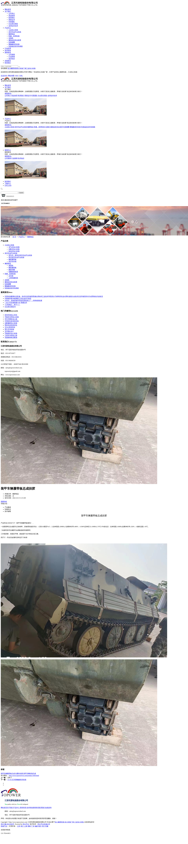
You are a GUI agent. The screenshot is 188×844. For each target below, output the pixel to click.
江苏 (18, 826)
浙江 (22, 826)
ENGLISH (8, 185)
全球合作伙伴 (13, 26)
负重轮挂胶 (19, 773)
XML (21, 75)
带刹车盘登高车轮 (11, 325)
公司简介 (12, 13)
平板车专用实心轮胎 (12, 317)
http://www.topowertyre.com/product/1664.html (24, 775)
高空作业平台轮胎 (15, 32)
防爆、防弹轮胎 (14, 36)
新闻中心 (8, 150)
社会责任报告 (13, 24)
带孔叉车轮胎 (9, 329)
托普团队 (12, 21)
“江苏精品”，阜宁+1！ (12, 304)
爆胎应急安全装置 (15, 40)
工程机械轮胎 (13, 278)
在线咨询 (48, 807)
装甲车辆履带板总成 (8, 773)
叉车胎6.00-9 (9, 331)
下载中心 (8, 183)
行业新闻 (12, 56)
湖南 (29, 826)
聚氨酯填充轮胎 (14, 44)
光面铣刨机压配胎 (11, 337)
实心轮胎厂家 (21, 68)
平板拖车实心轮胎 (11, 333)
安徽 (46, 826)
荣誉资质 (23, 807)
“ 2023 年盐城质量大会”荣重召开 (16, 302)
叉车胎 (11, 276)
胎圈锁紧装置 (13, 272)
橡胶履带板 (12, 259)
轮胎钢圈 (12, 42)
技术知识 (12, 58)
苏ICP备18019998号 (7, 824)
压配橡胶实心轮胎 (11, 323)
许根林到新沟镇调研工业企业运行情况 (18, 298)
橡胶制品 (12, 34)
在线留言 (8, 60)
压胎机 (11, 38)
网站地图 (11, 75)
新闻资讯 (8, 52)
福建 (36, 826)
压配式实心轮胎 (14, 249)
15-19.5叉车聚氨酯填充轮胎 (16, 779)
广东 (32, 826)
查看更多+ (8, 93)
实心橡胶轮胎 (12, 68)
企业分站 (4, 75)
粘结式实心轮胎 (14, 251)
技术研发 (8, 50)
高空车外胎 (12, 261)
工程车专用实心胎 (11, 335)
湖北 (39, 826)
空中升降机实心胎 (11, 319)
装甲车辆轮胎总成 (29, 773)
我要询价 (4, 501)
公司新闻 (12, 54)
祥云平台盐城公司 (44, 824)
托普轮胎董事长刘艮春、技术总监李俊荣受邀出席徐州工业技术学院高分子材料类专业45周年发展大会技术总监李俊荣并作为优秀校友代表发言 (54, 296)
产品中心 (8, 28)
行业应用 (8, 48)
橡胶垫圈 (12, 269)
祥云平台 (26, 824)
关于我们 (8, 11)
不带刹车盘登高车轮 (12, 321)
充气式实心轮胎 (14, 247)
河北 (43, 826)
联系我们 (12, 17)
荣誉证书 (12, 19)
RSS (16, 75)
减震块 (11, 265)
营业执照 (12, 15)
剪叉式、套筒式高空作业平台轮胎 (20, 255)
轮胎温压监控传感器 (16, 46)
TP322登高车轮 (10, 327)
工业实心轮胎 (13, 30)
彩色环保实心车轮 (11, 315)
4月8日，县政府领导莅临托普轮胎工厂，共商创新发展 (23, 300)
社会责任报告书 (10, 306)
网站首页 (8, 9)
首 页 (14, 237)
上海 (25, 826)
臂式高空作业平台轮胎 (16, 257)
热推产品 (4, 826)
